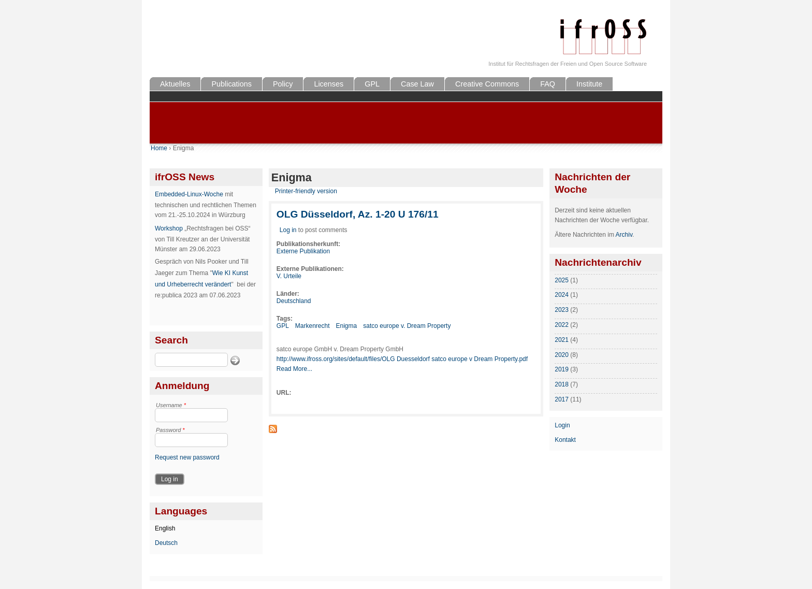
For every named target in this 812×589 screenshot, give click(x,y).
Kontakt (565, 439)
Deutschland (294, 301)
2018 (562, 384)
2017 (562, 399)
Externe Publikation (303, 251)
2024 (562, 294)
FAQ (547, 84)
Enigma (346, 325)
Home (159, 148)
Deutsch (166, 543)
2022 (562, 324)
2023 (562, 309)
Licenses (328, 84)
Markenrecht (312, 325)
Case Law (417, 84)
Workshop (169, 228)
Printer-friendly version (306, 191)
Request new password (187, 457)
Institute (589, 84)
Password (170, 430)
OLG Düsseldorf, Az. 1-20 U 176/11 (358, 214)
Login (562, 425)
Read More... (294, 368)
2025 (562, 280)
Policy (283, 84)
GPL (372, 84)
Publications (231, 84)
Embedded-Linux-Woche (189, 194)
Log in (288, 230)
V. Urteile (289, 276)
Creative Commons (487, 84)
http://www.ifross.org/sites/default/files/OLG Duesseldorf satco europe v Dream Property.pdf (402, 359)
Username (171, 405)
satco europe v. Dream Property (407, 325)
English (165, 528)
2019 (562, 369)
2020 (562, 354)
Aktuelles (175, 84)
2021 (562, 339)
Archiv (624, 234)
